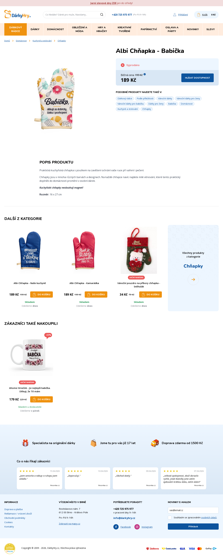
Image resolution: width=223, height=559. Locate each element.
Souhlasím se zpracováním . (195, 517)
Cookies (8, 522)
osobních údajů (209, 517)
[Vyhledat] (103, 14)
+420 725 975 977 (122, 14)
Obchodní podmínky (14, 517)
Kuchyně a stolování (42, 40)
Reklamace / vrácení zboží (18, 513)
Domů (7, 40)
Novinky (193, 29)
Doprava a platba (13, 509)
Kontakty (9, 526)
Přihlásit (193, 526)
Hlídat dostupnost (197, 77)
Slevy (210, 29)
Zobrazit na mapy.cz (69, 523)
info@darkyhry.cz (124, 518)
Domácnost (21, 40)
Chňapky (62, 40)
